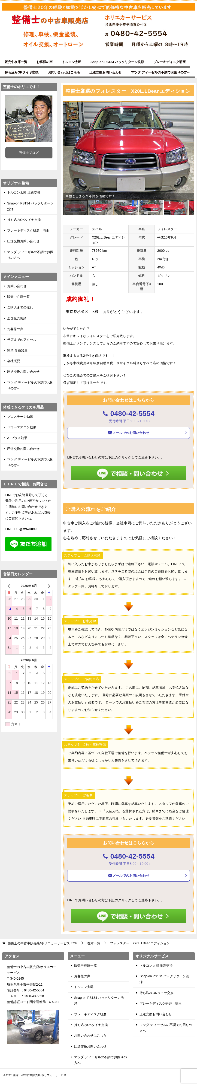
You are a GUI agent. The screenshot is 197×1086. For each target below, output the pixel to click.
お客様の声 (44, 62)
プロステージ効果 (20, 416)
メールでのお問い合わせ (147, 432)
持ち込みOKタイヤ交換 (22, 72)
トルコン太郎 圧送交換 (23, 192)
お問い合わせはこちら (64, 72)
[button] (190, 105)
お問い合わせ (17, 286)
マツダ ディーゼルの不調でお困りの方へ (160, 72)
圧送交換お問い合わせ (105, 72)
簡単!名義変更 (17, 350)
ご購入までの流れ (20, 307)
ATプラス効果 (17, 438)
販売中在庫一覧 (16, 62)
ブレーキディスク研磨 (169, 62)
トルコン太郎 (71, 62)
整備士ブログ (29, 152)
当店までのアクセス (21, 339)
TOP (42, 943)
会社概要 (13, 361)
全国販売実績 (17, 318)
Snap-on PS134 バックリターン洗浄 (117, 62)
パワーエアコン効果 (21, 427)
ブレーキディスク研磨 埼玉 (28, 230)
